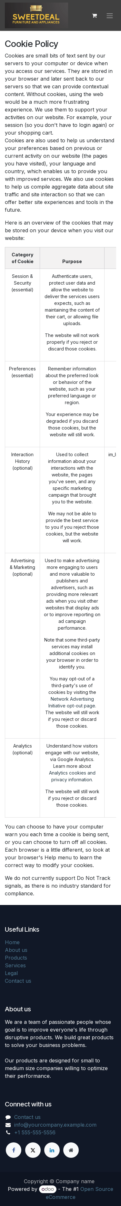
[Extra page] (71, 1150)
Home (12, 942)
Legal (11, 973)
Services (15, 965)
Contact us (18, 981)
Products (16, 957)
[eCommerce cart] (94, 15)
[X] (33, 1150)
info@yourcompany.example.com (55, 1125)
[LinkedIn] (52, 1150)
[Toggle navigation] (109, 15)
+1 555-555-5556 (34, 1132)
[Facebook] (13, 1150)
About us (16, 950)
